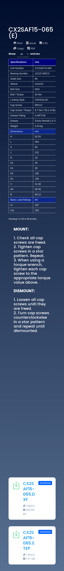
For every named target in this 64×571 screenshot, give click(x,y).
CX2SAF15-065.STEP (28, 540)
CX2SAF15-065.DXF (29, 491)
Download (45, 482)
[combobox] (23, 54)
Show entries (24, 54)
